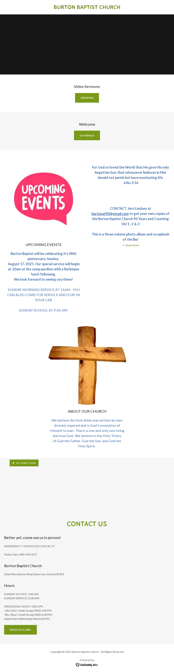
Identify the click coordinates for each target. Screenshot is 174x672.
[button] (130, 245)
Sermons (87, 97)
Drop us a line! (20, 629)
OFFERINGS (87, 135)
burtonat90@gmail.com (110, 213)
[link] (87, 7)
